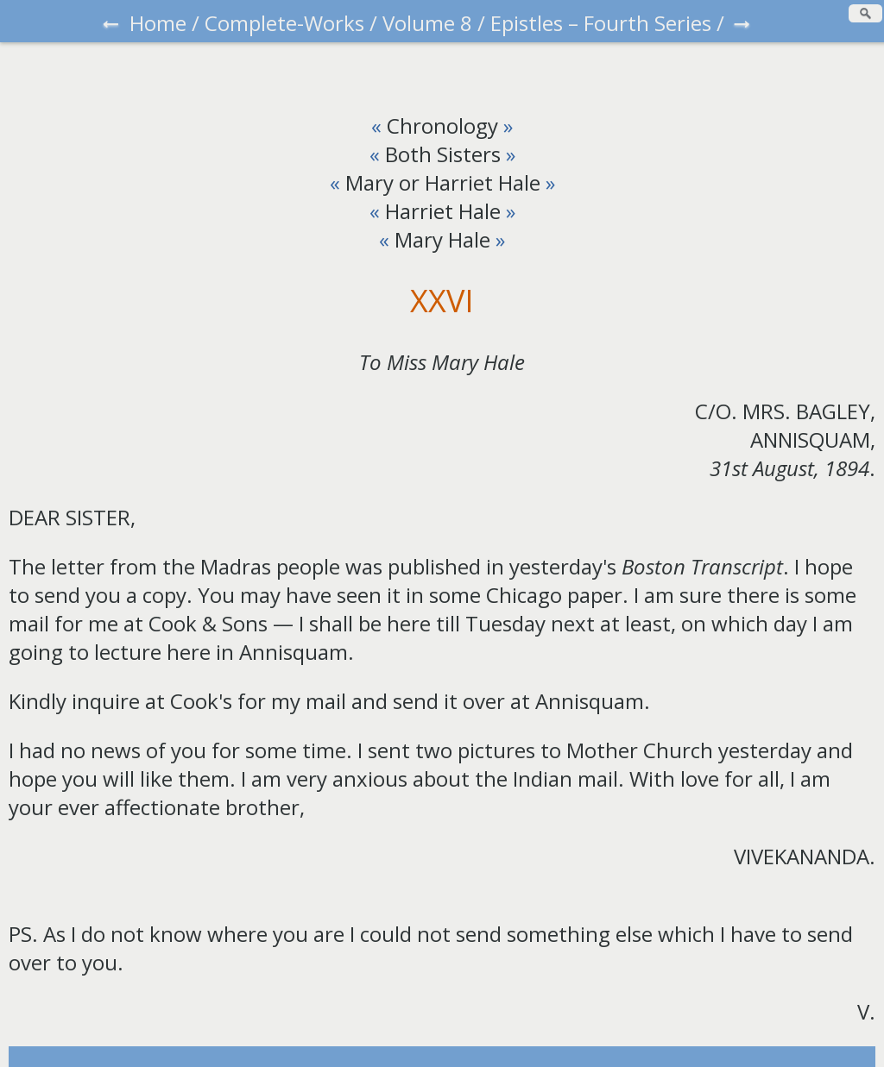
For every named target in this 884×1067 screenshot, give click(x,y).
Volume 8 (427, 23)
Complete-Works (284, 23)
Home (157, 23)
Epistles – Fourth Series (600, 23)
